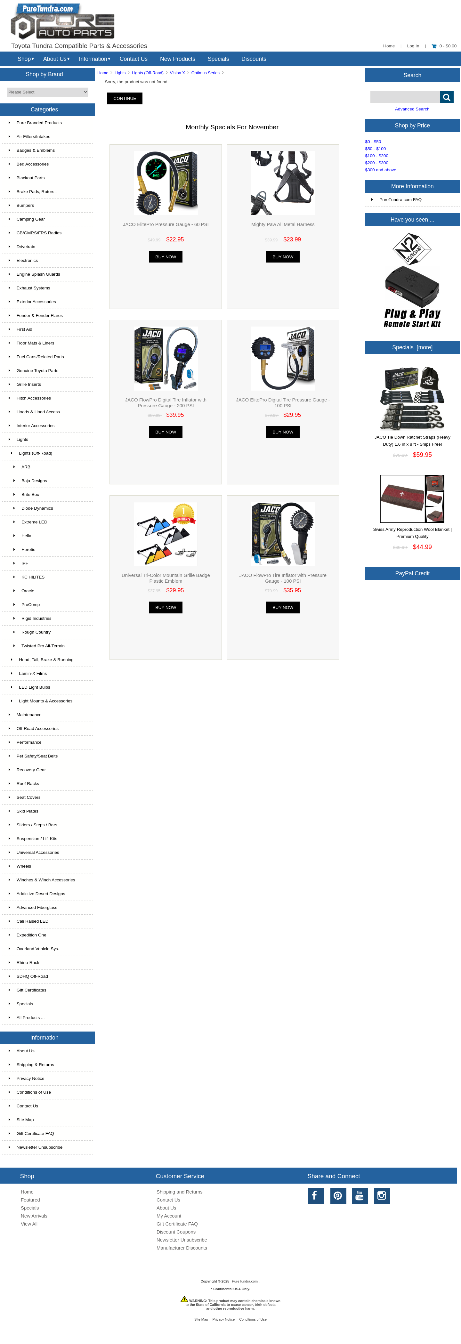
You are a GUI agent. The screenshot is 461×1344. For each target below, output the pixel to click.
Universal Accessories (34, 852)
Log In (413, 46)
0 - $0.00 (444, 46)
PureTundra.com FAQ (396, 199)
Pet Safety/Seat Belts (33, 756)
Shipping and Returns (180, 1191)
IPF (18, 563)
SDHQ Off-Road (28, 976)
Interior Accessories (32, 425)
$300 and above (380, 169)
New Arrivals (34, 1216)
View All (29, 1224)
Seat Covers (25, 797)
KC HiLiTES (27, 577)
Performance (25, 742)
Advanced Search (412, 109)
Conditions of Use (30, 1092)
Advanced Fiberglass (33, 907)
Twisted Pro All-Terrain (37, 646)
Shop (24, 59)
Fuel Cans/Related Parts (36, 356)
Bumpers (21, 205)
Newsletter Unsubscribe (36, 1147)
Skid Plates (23, 811)
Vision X (177, 72)
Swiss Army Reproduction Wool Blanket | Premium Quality (412, 530)
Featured (30, 1199)
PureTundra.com (245, 1281)
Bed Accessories (29, 164)
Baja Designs (28, 480)
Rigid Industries (30, 618)
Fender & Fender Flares (36, 315)
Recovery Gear (27, 769)
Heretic (22, 549)
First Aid (20, 329)
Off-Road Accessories (34, 728)
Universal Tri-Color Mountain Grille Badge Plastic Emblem (166, 578)
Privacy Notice (26, 1078)
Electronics (23, 260)
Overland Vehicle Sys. (34, 948)
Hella (20, 535)
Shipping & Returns (31, 1064)
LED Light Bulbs (29, 687)
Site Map (21, 1119)
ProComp (24, 604)
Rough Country (30, 632)
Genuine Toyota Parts (33, 370)
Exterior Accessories (32, 301)
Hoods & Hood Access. (35, 411)
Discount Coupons (176, 1232)
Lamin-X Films (28, 673)
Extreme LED (28, 522)
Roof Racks (24, 783)
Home (389, 46)
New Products (177, 59)
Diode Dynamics (31, 508)
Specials (218, 59)
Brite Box (24, 494)
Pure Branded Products (35, 122)
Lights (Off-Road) (148, 72)
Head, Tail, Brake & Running (41, 659)
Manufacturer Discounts (182, 1248)
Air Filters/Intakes (29, 136)
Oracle (21, 590)
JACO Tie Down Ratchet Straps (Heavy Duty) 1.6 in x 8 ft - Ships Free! (412, 438)
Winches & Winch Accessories (42, 880)
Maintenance (25, 714)
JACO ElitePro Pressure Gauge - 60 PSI (166, 224)
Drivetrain (22, 246)
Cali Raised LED (29, 921)
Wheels (20, 866)
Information (93, 59)
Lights (120, 72)
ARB (19, 467)
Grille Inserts (25, 384)
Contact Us (134, 59)
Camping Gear (27, 219)
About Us (55, 59)
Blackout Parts (27, 177)
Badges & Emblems (32, 150)
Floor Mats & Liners (31, 343)
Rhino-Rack (24, 962)
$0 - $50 (373, 141)
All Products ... (27, 1017)
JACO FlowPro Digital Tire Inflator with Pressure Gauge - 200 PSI (165, 402)
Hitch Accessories (30, 398)
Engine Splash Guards (34, 274)
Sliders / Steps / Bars (33, 824)
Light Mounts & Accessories (41, 701)
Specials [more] (412, 347)
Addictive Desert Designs (37, 893)
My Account (169, 1216)
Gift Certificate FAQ (31, 1133)
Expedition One (27, 935)
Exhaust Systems (29, 288)
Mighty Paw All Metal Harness (283, 224)
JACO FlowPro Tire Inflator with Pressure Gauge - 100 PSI (283, 578)
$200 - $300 (376, 162)
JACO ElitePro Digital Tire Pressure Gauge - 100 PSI (283, 402)
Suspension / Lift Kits (33, 838)
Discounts (253, 59)
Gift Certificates (27, 990)
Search (413, 75)
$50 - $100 (375, 148)
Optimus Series (205, 72)
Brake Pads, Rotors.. (33, 191)
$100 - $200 (376, 155)
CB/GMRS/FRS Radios (35, 233)
